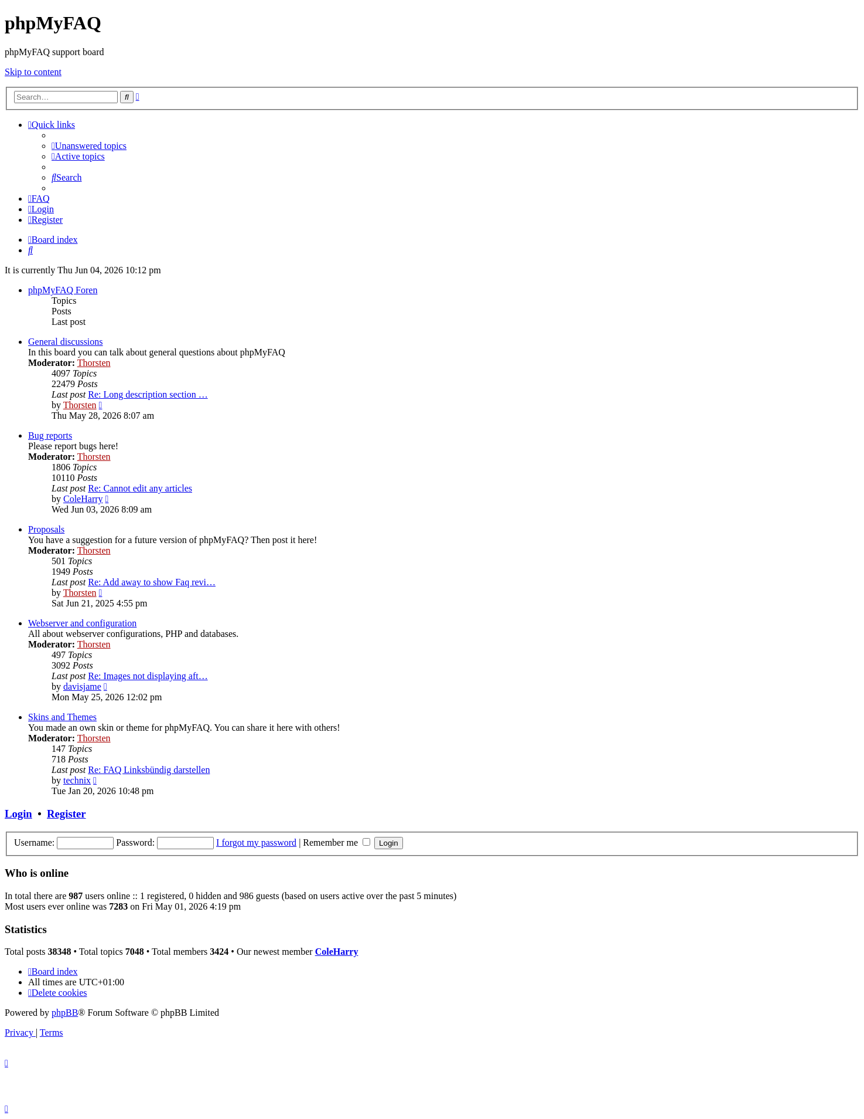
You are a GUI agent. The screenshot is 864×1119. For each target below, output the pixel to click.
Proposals (46, 529)
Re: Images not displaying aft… (147, 676)
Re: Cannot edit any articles (140, 488)
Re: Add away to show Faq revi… (152, 582)
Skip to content (33, 72)
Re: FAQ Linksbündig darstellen (149, 770)
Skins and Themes (62, 717)
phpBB (65, 1013)
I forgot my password (256, 842)
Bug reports (50, 435)
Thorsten (94, 363)
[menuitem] (89, 146)
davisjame (82, 686)
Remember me (336, 842)
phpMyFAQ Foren (62, 290)
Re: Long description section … (147, 394)
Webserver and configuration (82, 623)
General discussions (65, 342)
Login (18, 814)
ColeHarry (83, 499)
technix (77, 780)
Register (66, 814)
